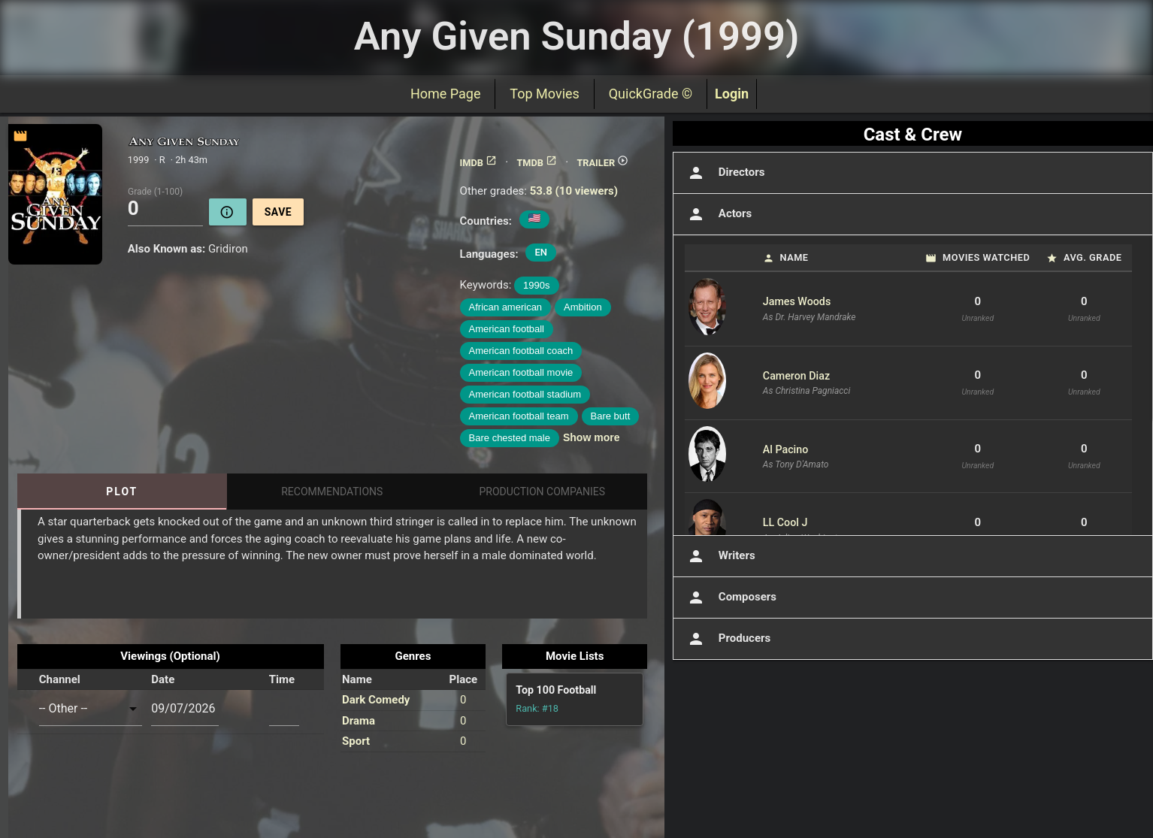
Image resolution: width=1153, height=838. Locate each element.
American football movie (521, 372)
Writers (720, 556)
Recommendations (332, 492)
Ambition (583, 307)
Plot (122, 492)
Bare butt (611, 416)
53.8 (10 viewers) (574, 191)
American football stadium (525, 394)
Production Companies (543, 492)
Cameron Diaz (796, 376)
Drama (358, 721)
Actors (718, 214)
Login (732, 93)
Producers (727, 639)
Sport (356, 741)
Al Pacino (785, 449)
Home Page (445, 93)
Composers (730, 597)
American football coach (521, 350)
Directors (725, 173)
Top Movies (544, 93)
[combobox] (91, 708)
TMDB (536, 162)
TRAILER (602, 162)
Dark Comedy (376, 699)
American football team (519, 416)
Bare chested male (509, 437)
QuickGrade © (650, 93)
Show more (591, 437)
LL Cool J (785, 522)
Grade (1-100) (155, 191)
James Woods (797, 301)
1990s (536, 285)
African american (506, 307)
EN (540, 252)
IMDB (478, 162)
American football (506, 328)
